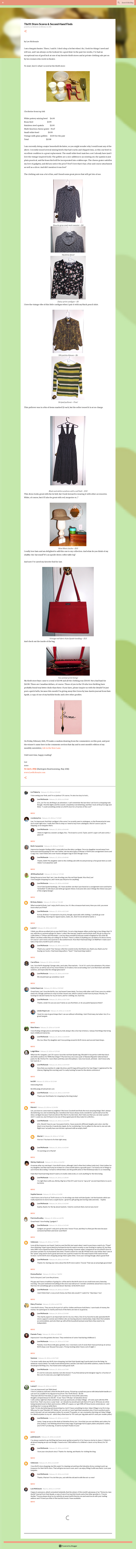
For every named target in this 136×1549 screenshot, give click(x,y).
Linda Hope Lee (37, 988)
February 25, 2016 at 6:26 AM (51, 1437)
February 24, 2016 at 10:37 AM (48, 1358)
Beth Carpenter (37, 846)
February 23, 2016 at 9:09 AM (53, 988)
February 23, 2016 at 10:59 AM (59, 1065)
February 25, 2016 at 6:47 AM (58, 1369)
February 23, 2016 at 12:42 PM (59, 1121)
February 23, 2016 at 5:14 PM (52, 1194)
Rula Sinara (35, 1027)
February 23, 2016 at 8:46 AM (58, 829)
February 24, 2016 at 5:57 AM (58, 1341)
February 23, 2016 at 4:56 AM (50, 792)
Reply (33, 813)
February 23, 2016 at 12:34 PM (48, 1107)
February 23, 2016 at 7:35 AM (53, 846)
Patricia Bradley (37, 1218)
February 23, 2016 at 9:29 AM (50, 1051)
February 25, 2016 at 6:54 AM (58, 1448)
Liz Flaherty (35, 792)
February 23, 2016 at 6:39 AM (58, 799)
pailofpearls (35, 1437)
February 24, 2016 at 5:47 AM (58, 1259)
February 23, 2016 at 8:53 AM (58, 945)
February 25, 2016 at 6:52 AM (58, 1418)
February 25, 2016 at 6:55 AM (58, 1474)
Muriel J (34, 1107)
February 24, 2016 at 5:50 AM (58, 1289)
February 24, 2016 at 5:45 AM (58, 1225)
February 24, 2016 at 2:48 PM (46, 1386)
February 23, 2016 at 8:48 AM (58, 857)
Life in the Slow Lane (51, 748)
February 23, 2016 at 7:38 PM (52, 1274)
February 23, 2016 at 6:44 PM (54, 1218)
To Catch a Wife (30, 769)
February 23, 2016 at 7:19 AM (51, 818)
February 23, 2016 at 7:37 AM (54, 874)
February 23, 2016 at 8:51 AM (58, 911)
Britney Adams (37, 902)
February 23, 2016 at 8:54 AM (58, 973)
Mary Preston (36, 1304)
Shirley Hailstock (37, 1162)
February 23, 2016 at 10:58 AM (59, 1037)
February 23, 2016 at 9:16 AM (50, 1027)
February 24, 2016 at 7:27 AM (53, 1136)
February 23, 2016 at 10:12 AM (46, 1081)
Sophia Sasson (36, 1194)
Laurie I (33, 928)
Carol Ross (35, 962)
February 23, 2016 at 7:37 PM (48, 1242)
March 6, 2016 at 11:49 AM (51, 1489)
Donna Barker (36, 1274)
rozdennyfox (36, 818)
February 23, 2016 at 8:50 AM (58, 883)
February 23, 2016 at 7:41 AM (53, 902)
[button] (25, 31)
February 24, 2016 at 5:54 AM (58, 1313)
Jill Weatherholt (37, 874)
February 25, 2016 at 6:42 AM (58, 1147)
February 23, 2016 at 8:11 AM (47, 928)
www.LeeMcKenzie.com (34, 772)
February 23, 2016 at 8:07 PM (52, 1304)
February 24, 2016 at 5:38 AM (58, 1177)
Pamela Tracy (36, 1334)
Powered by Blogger (68, 1546)
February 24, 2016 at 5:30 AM (52, 1334)
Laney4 (33, 1386)
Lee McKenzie (42, 799)
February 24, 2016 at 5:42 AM (58, 1203)
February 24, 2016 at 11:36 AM (60, 1011)
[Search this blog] (122, 2)
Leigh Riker (35, 1051)
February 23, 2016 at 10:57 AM (59, 999)
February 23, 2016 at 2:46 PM (54, 1162)
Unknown (34, 1242)
